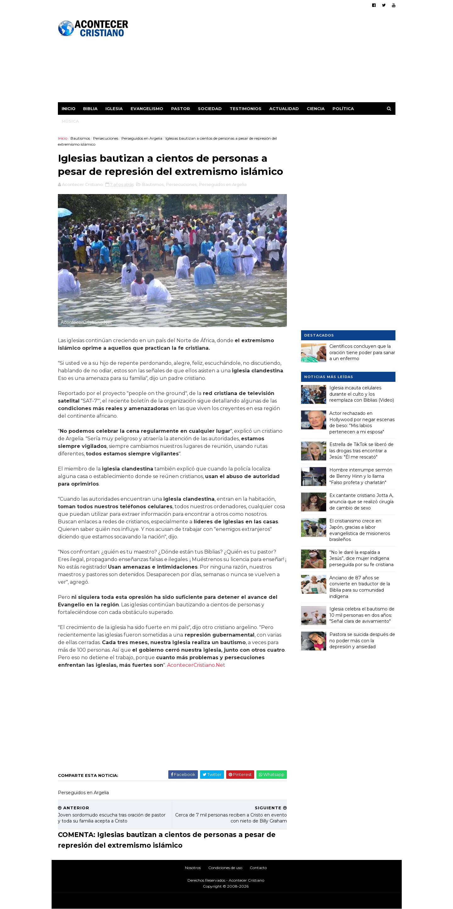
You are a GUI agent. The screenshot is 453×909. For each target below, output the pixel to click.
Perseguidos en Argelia (141, 138)
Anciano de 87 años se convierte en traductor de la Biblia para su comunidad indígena (359, 587)
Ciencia (316, 108)
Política (343, 108)
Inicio (69, 108)
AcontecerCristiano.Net (196, 665)
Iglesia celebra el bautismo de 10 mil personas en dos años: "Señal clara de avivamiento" (361, 615)
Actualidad (284, 108)
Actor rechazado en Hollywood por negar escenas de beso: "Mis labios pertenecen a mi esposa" (361, 422)
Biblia (90, 108)
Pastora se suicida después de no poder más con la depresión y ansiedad (362, 641)
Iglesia (114, 108)
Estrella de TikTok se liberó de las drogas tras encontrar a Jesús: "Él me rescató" (361, 451)
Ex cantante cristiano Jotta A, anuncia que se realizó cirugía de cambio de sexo (361, 501)
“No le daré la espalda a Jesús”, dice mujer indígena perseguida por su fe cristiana (361, 558)
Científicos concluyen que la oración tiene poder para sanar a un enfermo (362, 352)
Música (70, 121)
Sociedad (210, 108)
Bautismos (80, 138)
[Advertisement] (280, 58)
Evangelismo (147, 108)
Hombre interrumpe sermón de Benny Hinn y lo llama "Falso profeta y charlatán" (360, 476)
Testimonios (245, 108)
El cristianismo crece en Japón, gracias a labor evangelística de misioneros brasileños (359, 530)
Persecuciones (105, 138)
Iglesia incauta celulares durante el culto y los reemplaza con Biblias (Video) (361, 394)
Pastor (180, 108)
